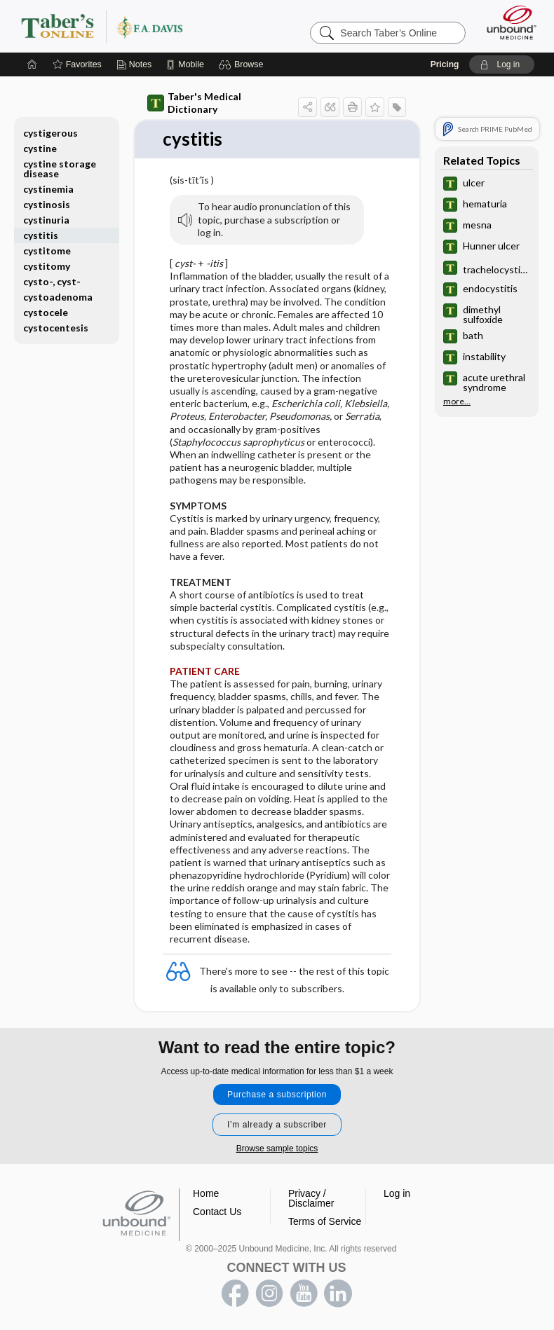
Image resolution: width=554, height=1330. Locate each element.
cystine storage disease (59, 168)
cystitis (40, 235)
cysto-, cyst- (52, 281)
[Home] (32, 64)
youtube (304, 1294)
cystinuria (46, 220)
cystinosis (46, 204)
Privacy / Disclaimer (311, 1198)
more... (457, 401)
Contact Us (217, 1211)
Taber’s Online (130, 26)
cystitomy (46, 266)
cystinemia (48, 189)
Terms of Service (324, 1221)
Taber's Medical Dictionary (194, 102)
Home (206, 1193)
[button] (243, 64)
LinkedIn (338, 1294)
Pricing (445, 64)
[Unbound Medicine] (507, 22)
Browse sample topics (277, 1148)
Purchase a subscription (277, 1094)
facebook (235, 1294)
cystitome (47, 250)
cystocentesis (55, 328)
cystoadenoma (58, 297)
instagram (269, 1294)
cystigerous (50, 133)
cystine (40, 148)
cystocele (45, 312)
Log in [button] (397, 1193)
